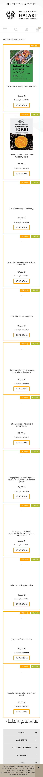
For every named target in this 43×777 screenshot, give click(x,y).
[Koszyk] (37, 29)
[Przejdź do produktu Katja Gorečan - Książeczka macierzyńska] (21, 410)
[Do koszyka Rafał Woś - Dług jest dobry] (21, 604)
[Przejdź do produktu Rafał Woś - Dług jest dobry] (21, 572)
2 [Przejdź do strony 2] (14, 721)
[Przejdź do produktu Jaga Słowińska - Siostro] (21, 625)
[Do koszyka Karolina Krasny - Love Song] (21, 227)
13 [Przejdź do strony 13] (36, 721)
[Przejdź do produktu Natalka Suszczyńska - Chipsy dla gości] (21, 679)
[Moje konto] (27, 29)
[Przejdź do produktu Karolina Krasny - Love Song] (21, 195)
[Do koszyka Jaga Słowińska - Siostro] (21, 658)
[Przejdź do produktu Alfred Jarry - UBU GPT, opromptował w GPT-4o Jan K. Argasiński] (21, 518)
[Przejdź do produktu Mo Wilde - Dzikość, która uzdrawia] (21, 66)
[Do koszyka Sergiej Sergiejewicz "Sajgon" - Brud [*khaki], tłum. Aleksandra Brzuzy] (21, 496)
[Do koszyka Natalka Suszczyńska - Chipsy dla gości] (21, 711)
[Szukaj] (16, 29)
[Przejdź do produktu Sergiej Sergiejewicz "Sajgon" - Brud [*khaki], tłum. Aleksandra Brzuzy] (21, 464)
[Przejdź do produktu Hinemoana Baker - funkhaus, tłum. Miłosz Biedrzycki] (21, 356)
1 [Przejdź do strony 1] (10, 721)
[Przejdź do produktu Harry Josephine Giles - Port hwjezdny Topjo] (21, 134)
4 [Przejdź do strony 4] (22, 721)
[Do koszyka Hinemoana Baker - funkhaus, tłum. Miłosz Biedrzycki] (21, 388)
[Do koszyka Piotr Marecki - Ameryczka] (21, 335)
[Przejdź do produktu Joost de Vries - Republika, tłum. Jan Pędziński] (21, 249)
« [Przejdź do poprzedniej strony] (6, 721)
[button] (5, 29)
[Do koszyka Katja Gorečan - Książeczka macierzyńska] (21, 442)
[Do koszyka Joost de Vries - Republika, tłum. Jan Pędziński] (21, 281)
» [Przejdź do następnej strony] (21, 723)
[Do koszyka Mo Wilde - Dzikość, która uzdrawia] (21, 105)
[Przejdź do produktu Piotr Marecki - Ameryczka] (21, 302)
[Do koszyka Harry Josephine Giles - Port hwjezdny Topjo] (21, 173)
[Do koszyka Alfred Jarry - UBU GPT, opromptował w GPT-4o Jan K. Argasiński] (21, 550)
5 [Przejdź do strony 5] (26, 721)
